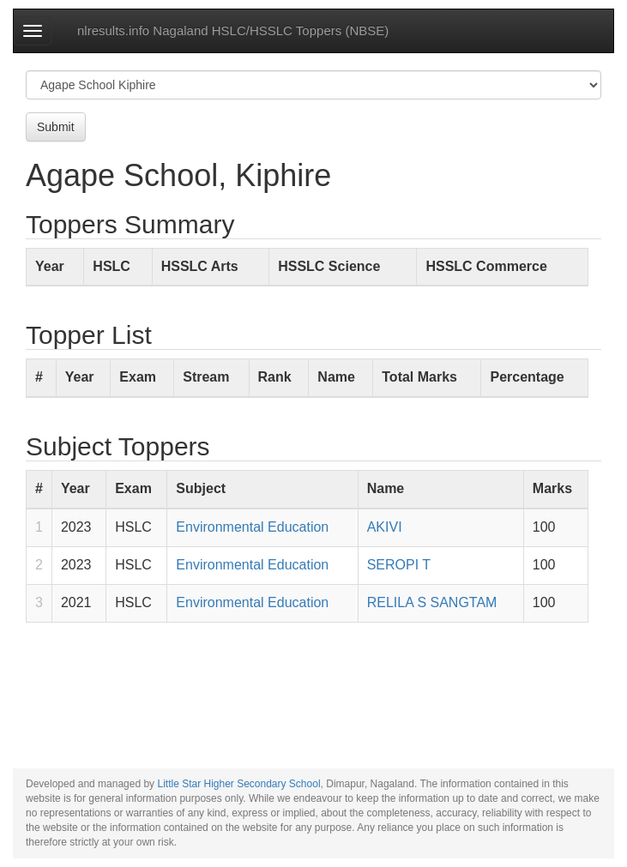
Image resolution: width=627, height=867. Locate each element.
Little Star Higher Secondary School (238, 784)
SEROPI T (399, 564)
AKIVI (384, 527)
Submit (56, 127)
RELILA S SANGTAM (432, 602)
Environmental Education (252, 527)
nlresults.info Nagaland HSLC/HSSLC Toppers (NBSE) (233, 30)
